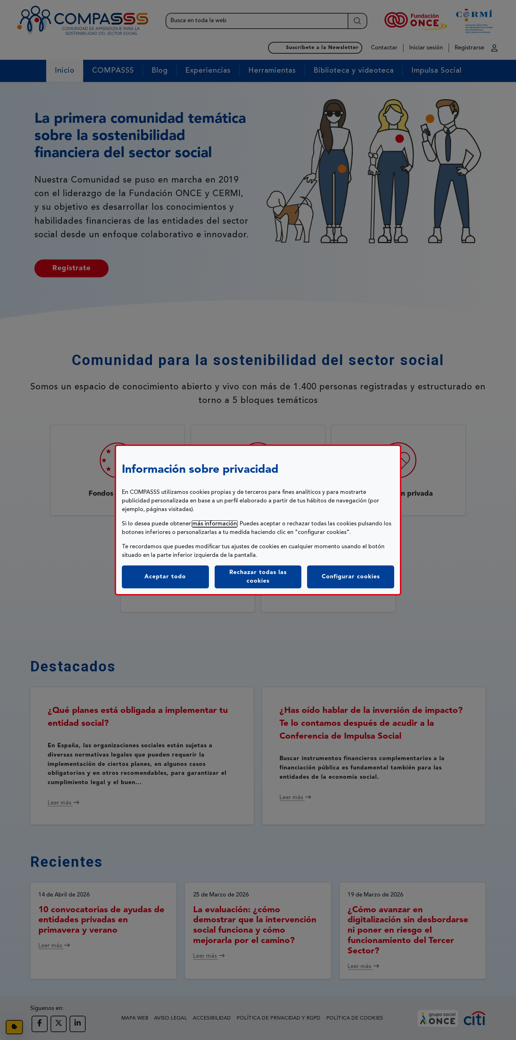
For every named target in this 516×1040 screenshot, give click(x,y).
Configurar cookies (358, 576)
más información (214, 524)
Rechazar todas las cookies (258, 577)
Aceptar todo (165, 577)
